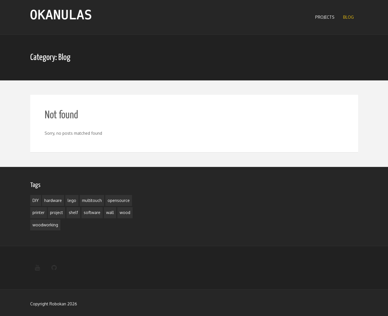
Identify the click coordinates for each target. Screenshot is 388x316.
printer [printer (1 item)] (39, 212)
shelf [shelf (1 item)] (73, 212)
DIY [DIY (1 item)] (36, 200)
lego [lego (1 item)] (72, 200)
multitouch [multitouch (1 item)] (92, 200)
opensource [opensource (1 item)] (119, 200)
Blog (348, 17)
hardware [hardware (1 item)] (53, 200)
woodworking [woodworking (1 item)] (45, 224)
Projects (325, 17)
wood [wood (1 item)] (125, 212)
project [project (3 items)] (56, 212)
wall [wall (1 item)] (110, 212)
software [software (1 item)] (92, 212)
